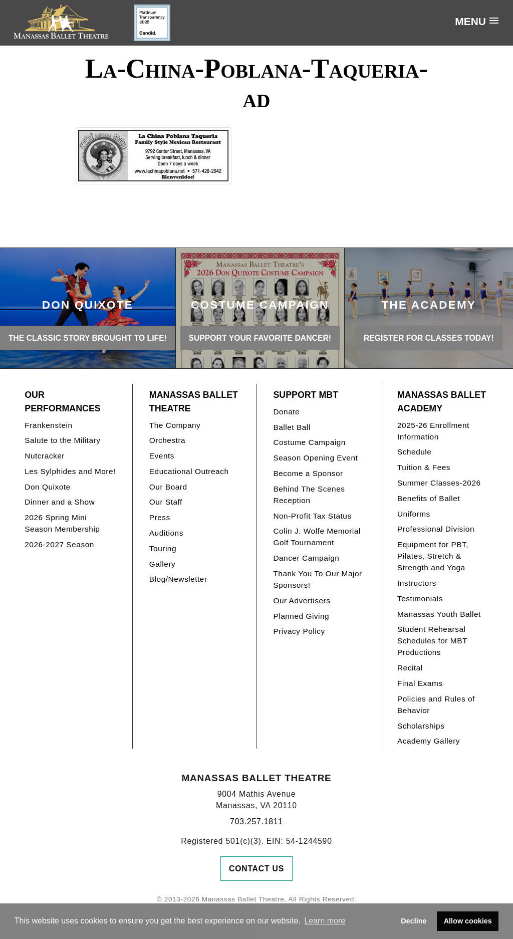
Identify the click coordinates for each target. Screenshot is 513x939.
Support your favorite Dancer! (259, 338)
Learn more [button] (324, 920)
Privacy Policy (299, 631)
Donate (286, 411)
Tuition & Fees (423, 467)
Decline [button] (413, 921)
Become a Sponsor (308, 473)
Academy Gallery (428, 741)
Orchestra (167, 440)
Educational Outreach (189, 471)
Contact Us (256, 868)
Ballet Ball (291, 427)
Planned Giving (301, 616)
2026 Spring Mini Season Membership (62, 523)
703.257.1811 (256, 821)
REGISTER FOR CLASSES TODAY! (429, 338)
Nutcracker (45, 455)
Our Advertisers (301, 600)
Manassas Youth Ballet (439, 614)
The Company (175, 425)
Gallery (162, 564)
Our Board (168, 487)
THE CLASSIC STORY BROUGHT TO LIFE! (88, 338)
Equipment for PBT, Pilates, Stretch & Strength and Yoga (432, 556)
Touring (162, 548)
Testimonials (420, 598)
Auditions (166, 533)
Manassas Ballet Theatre (193, 401)
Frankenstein (48, 425)
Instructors (416, 583)
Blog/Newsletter (178, 579)
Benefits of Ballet (428, 498)
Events (161, 455)
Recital (410, 667)
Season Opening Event (315, 457)
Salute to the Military (62, 440)
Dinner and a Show (60, 502)
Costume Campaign (309, 442)
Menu (470, 21)
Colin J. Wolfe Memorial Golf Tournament (316, 537)
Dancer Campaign (306, 558)
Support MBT (305, 395)
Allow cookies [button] (468, 921)
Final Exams (420, 683)
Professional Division (435, 529)
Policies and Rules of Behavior (436, 704)
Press (159, 517)
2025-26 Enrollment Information (433, 431)
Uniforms (413, 514)
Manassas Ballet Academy (441, 401)
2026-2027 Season (59, 544)
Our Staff (165, 502)
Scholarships (421, 726)
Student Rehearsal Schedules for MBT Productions (432, 640)
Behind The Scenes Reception (309, 495)
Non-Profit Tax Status (312, 516)
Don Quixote (47, 487)
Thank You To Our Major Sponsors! (317, 579)
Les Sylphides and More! (70, 471)
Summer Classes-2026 (439, 483)
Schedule (414, 451)
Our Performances (62, 401)
